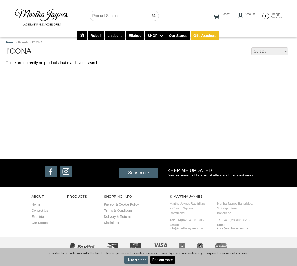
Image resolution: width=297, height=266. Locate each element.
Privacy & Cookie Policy (121, 204)
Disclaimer (111, 223)
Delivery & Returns (117, 217)
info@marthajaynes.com (186, 228)
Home (10, 42)
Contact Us (40, 210)
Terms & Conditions (118, 210)
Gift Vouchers (204, 36)
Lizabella (115, 36)
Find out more (162, 260)
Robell (96, 36)
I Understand (136, 260)
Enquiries (38, 217)
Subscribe (138, 173)
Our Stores (178, 36)
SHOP (155, 36)
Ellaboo (135, 36)
